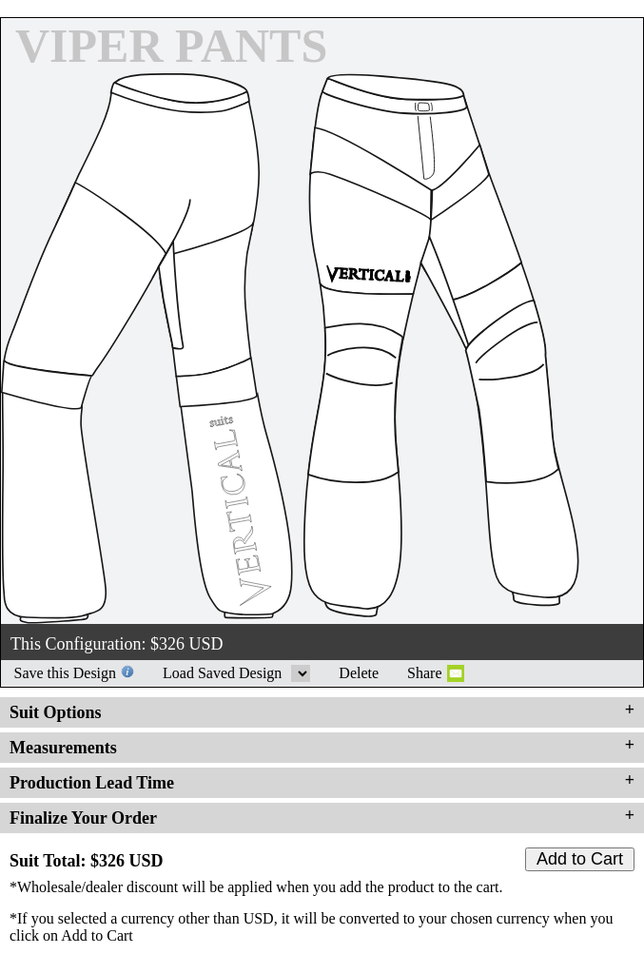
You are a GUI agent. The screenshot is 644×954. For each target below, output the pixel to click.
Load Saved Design (300, 673)
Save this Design (65, 673)
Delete (359, 673)
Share (424, 673)
